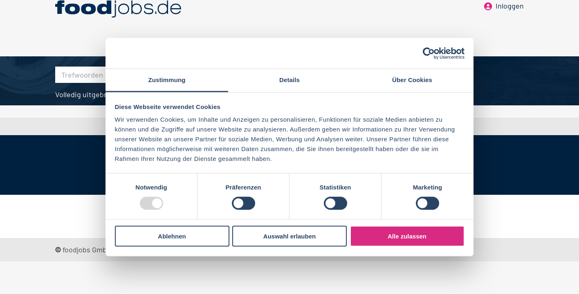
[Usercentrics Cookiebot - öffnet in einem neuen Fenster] (429, 53)
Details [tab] (289, 79)
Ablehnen (172, 236)
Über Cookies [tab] (412, 79)
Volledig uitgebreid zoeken (98, 94)
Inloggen (510, 19)
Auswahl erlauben (289, 236)
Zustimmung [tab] (167, 79)
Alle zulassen (407, 236)
